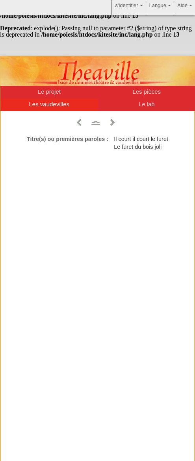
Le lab (147, 104)
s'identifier (128, 7)
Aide (184, 7)
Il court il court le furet (141, 139)
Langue (160, 7)
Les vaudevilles (49, 104)
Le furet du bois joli (138, 147)
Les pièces (146, 91)
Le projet (49, 91)
